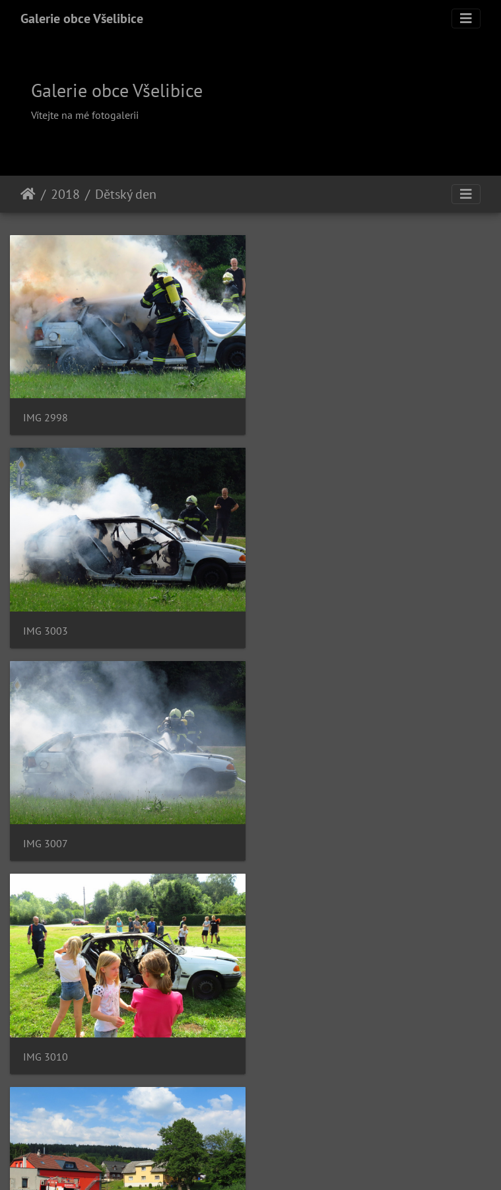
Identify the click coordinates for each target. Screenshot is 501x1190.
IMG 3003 (296, 414)
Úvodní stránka (28, 194)
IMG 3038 (296, 1043)
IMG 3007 (45, 624)
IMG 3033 (45, 1043)
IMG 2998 (45, 414)
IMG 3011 (45, 833)
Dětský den (125, 194)
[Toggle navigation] (466, 18)
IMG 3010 (296, 624)
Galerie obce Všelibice (81, 18)
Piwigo (318, 1162)
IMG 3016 (296, 833)
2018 (65, 194)
